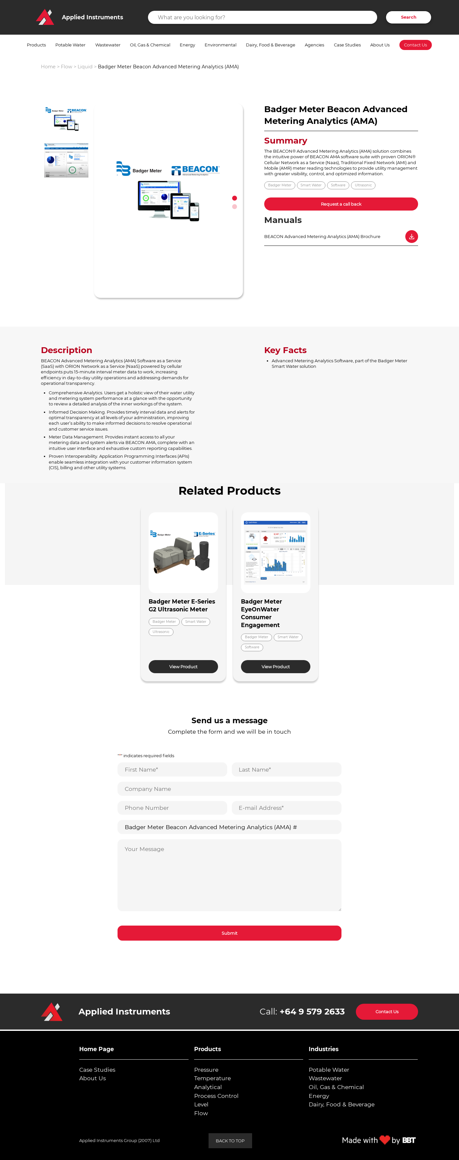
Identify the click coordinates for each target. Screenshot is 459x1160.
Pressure (206, 1069)
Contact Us (415, 45)
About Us (380, 44)
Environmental (220, 44)
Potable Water (70, 44)
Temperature (212, 1078)
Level (201, 1104)
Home (48, 67)
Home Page (96, 1049)
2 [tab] (234, 206)
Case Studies (347, 44)
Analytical (208, 1086)
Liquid (85, 67)
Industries (324, 1049)
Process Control (216, 1095)
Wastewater (107, 44)
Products (36, 44)
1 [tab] (234, 198)
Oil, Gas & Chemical (150, 44)
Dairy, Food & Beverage (270, 44)
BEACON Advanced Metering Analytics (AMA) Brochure (322, 236)
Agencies (314, 44)
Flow (66, 67)
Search (408, 17)
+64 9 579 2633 (312, 1011)
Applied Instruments (124, 1011)
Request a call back (341, 204)
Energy (187, 44)
